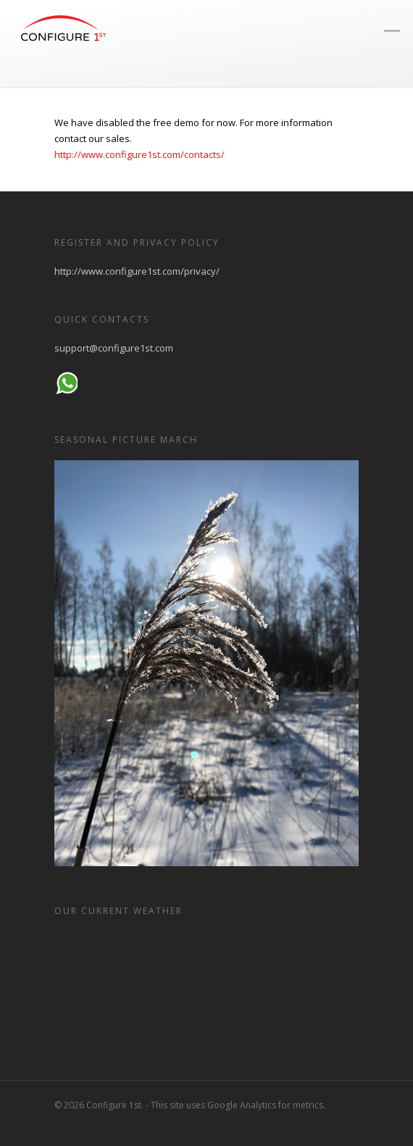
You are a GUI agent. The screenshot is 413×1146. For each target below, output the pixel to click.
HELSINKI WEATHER (206, 985)
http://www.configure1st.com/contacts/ (139, 154)
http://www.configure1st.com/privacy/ (137, 271)
